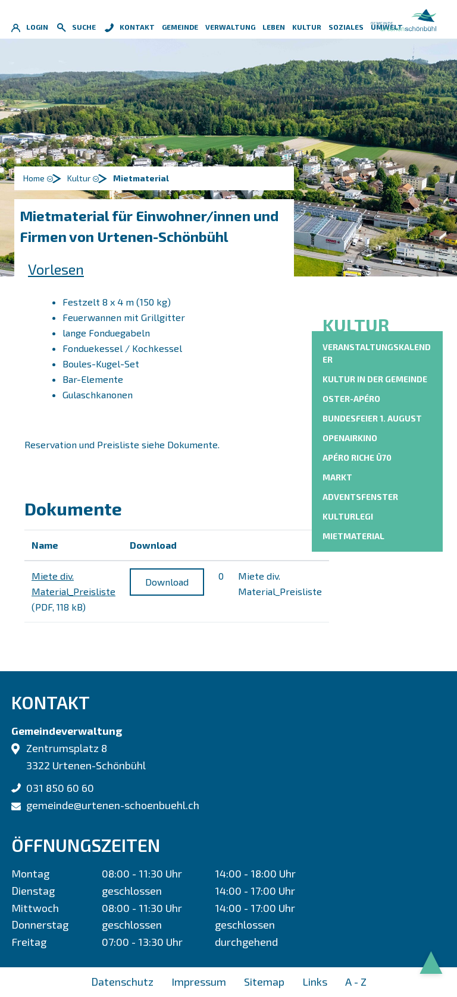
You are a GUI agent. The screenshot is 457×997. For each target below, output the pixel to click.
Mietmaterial (353, 535)
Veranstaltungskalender (377, 353)
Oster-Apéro (351, 399)
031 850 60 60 (60, 787)
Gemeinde (180, 27)
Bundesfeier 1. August (372, 418)
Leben (273, 27)
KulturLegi (348, 516)
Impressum (198, 981)
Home (34, 178)
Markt (337, 477)
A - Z (356, 981)
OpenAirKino (350, 438)
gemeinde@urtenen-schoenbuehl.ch (112, 805)
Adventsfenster (360, 497)
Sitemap (264, 981)
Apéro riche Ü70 (357, 457)
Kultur (306, 27)
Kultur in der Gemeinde (375, 379)
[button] (84, 178)
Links (314, 981)
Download (167, 581)
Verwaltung (230, 27)
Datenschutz (122, 981)
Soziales (346, 27)
